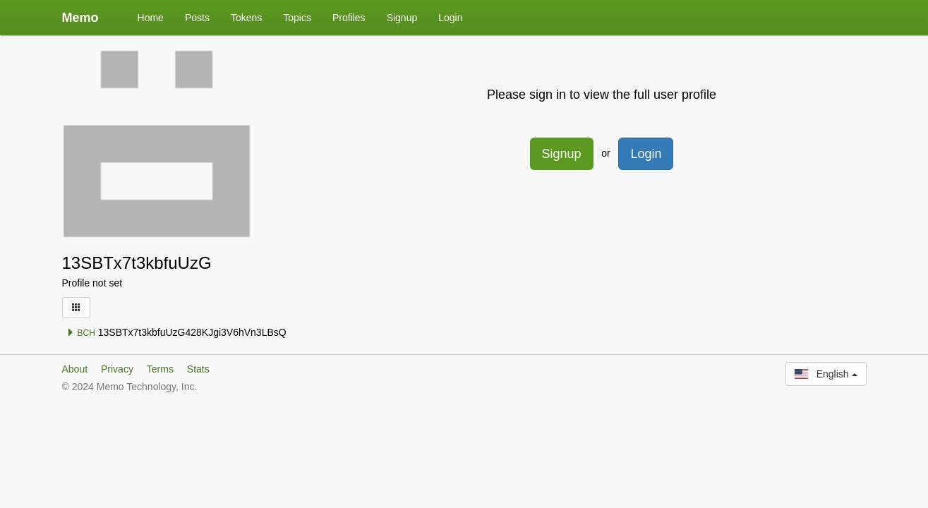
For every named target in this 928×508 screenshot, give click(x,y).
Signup (402, 17)
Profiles (349, 17)
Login (450, 17)
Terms (160, 369)
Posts (197, 17)
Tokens (246, 17)
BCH (80, 333)
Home (151, 17)
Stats (198, 369)
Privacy (117, 369)
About (75, 369)
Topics (297, 17)
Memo (80, 18)
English (826, 374)
